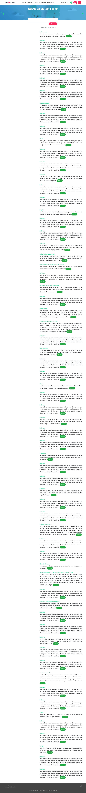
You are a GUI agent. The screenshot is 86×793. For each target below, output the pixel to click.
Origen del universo (46, 524)
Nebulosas (43, 453)
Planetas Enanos (45, 564)
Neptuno (42, 489)
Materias (29, 2)
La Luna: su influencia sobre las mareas (52, 264)
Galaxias (42, 174)
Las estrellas (43, 309)
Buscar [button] (64, 2)
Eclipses (42, 40)
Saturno (42, 637)
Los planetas (44, 348)
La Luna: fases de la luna (47, 254)
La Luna (42, 243)
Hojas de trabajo (40, 2)
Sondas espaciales (45, 673)
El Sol (41, 139)
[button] (71, 2)
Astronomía (43, 32)
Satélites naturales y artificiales (50, 601)
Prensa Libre (38, 790)
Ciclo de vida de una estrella (48, 321)
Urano (41, 712)
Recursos (50, 2)
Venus (41, 746)
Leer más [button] (69, 36)
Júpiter (42, 210)
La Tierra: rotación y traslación (49, 285)
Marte (41, 384)
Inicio (24, 2)
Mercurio (42, 417)
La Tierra (42, 273)
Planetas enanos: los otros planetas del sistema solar (56, 572)
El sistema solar (44, 103)
